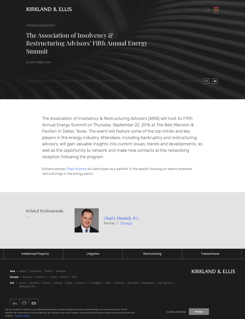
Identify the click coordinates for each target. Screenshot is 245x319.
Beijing (22, 271)
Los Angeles (95, 283)
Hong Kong (35, 271)
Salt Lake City (165, 283)
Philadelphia (147, 283)
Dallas (69, 283)
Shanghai (60, 271)
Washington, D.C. (27, 286)
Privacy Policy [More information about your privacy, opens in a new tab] (22, 316)
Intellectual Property (35, 254)
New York (133, 283)
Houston (80, 283)
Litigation (92, 254)
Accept (199, 311)
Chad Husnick (76, 169)
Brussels (27, 277)
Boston (46, 283)
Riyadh (48, 271)
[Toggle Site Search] (207, 9)
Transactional (210, 254)
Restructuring (152, 254)
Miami (108, 283)
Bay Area (34, 283)
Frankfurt (40, 277)
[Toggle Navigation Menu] (216, 9)
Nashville (119, 283)
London (53, 277)
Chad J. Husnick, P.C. (121, 218)
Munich (64, 277)
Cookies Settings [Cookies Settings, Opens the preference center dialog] (176, 311)
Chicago (126, 223)
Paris (74, 277)
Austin (22, 283)
